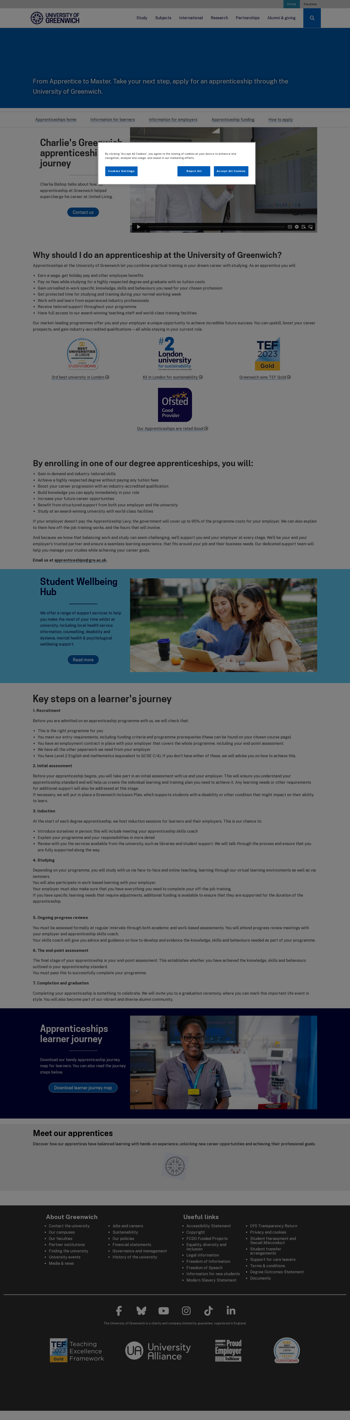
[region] (177, 163)
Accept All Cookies (231, 171)
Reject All (194, 171)
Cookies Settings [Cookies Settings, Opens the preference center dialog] (121, 171)
